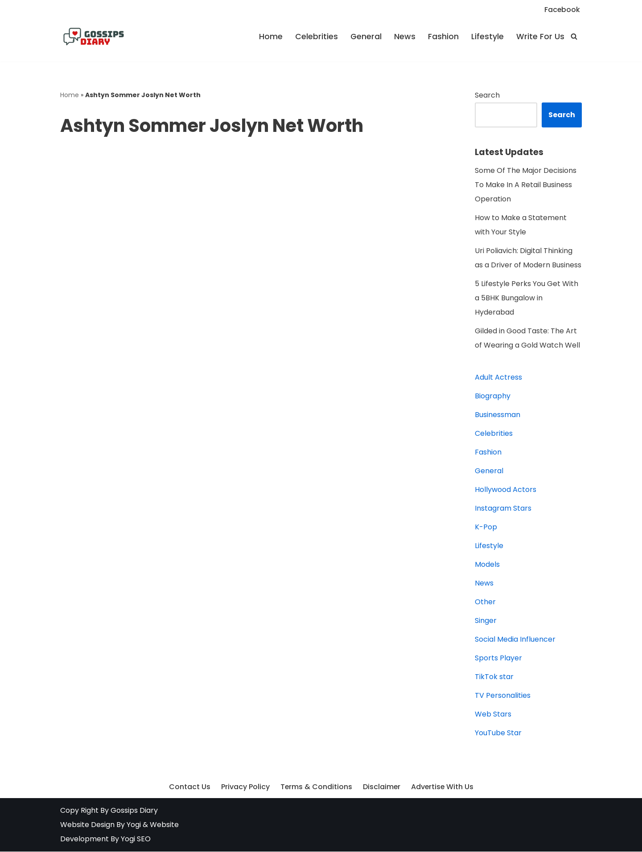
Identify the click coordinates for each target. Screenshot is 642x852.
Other (485, 602)
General (366, 36)
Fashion (443, 36)
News (405, 36)
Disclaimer (381, 787)
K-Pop (486, 527)
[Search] (574, 36)
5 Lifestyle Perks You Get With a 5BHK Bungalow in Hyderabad (526, 298)
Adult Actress (498, 378)
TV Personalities (503, 696)
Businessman (497, 415)
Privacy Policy (244, 787)
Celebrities (316, 36)
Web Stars (493, 714)
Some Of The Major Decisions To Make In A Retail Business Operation (525, 185)
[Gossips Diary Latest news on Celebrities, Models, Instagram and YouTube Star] (93, 36)
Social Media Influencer (515, 640)
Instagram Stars (503, 509)
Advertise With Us (442, 787)
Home (271, 36)
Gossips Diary (134, 811)
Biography (492, 396)
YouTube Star (498, 733)
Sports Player (498, 658)
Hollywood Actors (505, 490)
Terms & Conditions (316, 787)
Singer (486, 621)
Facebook (562, 9)
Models (487, 565)
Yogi (133, 825)
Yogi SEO (136, 839)
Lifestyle (487, 36)
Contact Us (189, 787)
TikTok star (494, 677)
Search (487, 95)
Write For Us (540, 36)
